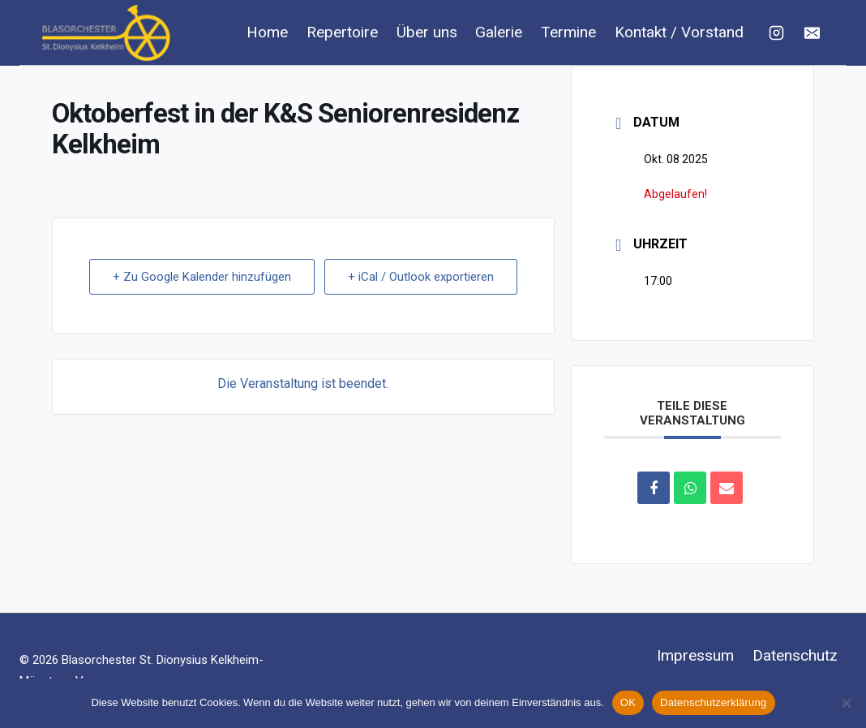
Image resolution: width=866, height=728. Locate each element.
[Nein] (846, 703)
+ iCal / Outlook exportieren (421, 276)
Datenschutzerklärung (713, 702)
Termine (568, 32)
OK (628, 702)
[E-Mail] (811, 32)
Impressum (695, 655)
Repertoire (342, 32)
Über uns (427, 32)
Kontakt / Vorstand (679, 32)
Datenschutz (795, 655)
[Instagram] (776, 32)
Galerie (498, 32)
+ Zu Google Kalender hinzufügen (202, 276)
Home (267, 32)
